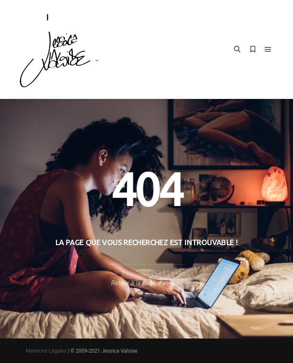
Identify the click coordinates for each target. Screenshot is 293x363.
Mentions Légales (46, 351)
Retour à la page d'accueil (146, 283)
